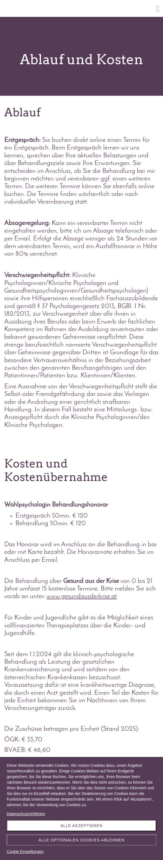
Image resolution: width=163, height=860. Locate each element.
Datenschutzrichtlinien (26, 814)
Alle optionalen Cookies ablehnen (81, 840)
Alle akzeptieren (81, 825)
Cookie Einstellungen (25, 851)
